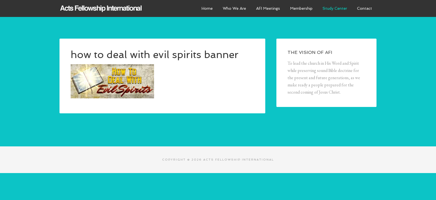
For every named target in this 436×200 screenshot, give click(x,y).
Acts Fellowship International (101, 8)
